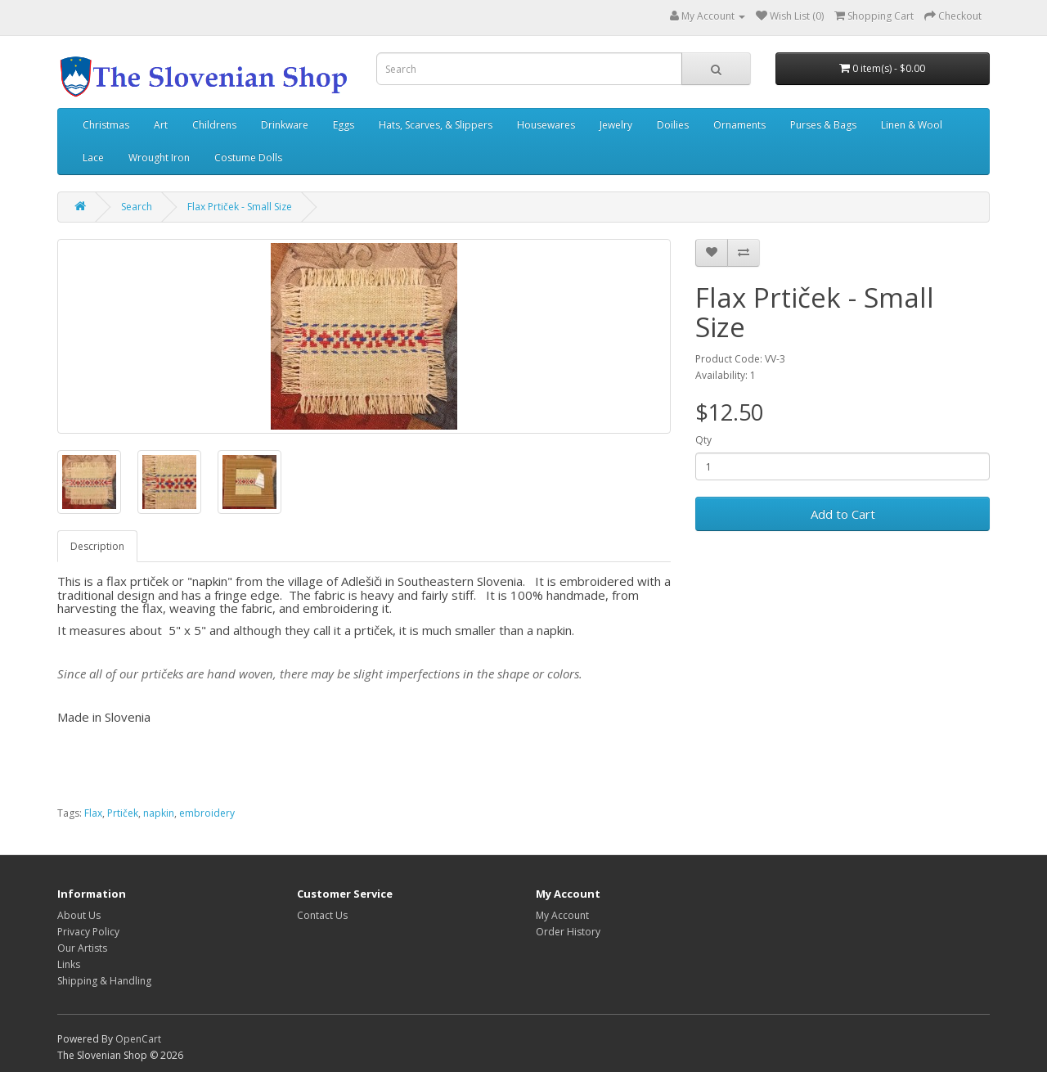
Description (97, 546)
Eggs (343, 125)
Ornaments (739, 125)
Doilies (673, 125)
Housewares (546, 125)
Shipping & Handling (104, 981)
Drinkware (284, 125)
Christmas (106, 125)
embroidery (207, 813)
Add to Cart (843, 514)
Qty (703, 440)
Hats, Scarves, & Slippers (435, 125)
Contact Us (322, 915)
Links (68, 964)
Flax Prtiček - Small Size (239, 207)
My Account (562, 915)
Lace (93, 157)
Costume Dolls (248, 157)
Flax (93, 813)
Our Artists (82, 948)
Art (161, 125)
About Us (79, 915)
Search (136, 207)
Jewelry (616, 125)
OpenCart (138, 1039)
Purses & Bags (823, 125)
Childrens (214, 125)
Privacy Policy (88, 932)
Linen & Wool (911, 125)
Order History (568, 932)
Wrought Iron (159, 157)
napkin (158, 813)
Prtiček (122, 813)
